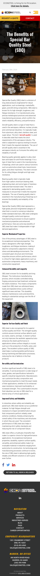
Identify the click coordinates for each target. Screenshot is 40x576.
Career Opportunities (20, 531)
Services (20, 518)
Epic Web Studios (24, 573)
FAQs (20, 525)
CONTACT (30, 18)
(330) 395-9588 (20, 563)
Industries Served (20, 520)
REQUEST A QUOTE (10, 18)
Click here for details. (20, 6)
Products (20, 515)
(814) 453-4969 (20, 545)
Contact (20, 528)
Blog (20, 523)
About (20, 513)
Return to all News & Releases (20, 472)
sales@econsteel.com (20, 548)
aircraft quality (25, 135)
